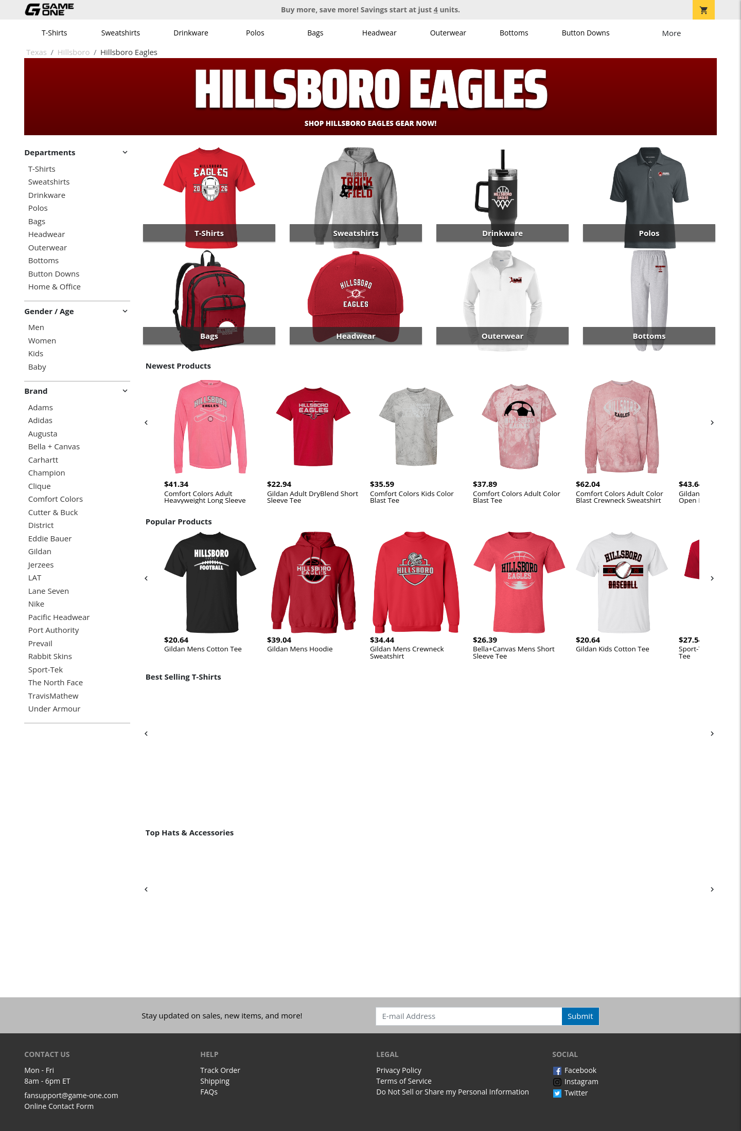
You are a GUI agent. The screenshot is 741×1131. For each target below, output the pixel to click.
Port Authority (53, 630)
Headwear (379, 33)
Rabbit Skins (50, 656)
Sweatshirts (120, 33)
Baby (37, 366)
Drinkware (190, 33)
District (41, 525)
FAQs (209, 1092)
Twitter (570, 1093)
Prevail (40, 643)
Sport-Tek (45, 669)
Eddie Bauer (50, 538)
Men (36, 327)
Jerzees (41, 564)
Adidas (40, 420)
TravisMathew (53, 695)
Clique (39, 486)
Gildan (39, 551)
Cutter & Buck (53, 512)
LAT (35, 577)
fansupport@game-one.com (71, 1095)
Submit (580, 1016)
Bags (315, 33)
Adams (40, 407)
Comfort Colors (55, 499)
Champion (46, 472)
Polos (255, 33)
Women (42, 340)
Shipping (215, 1081)
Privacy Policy (398, 1070)
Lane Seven (48, 591)
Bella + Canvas (54, 446)
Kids (35, 353)
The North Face (55, 682)
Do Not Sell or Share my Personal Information (452, 1092)
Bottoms (514, 33)
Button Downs (586, 33)
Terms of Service (404, 1081)
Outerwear (448, 33)
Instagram (575, 1081)
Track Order (220, 1070)
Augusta (43, 433)
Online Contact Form (59, 1106)
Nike (36, 603)
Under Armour (54, 708)
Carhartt (43, 459)
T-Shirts (54, 33)
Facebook (574, 1070)
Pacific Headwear (59, 617)
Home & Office (54, 286)
